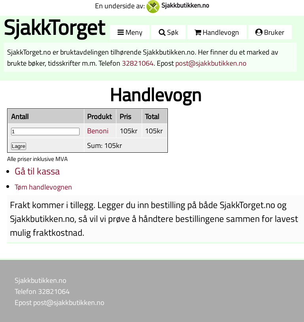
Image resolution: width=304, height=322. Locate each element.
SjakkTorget (54, 27)
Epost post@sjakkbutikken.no (59, 302)
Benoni (97, 130)
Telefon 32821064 (42, 291)
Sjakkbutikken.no (40, 280)
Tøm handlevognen (43, 186)
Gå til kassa (37, 171)
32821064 (138, 62)
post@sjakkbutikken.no (211, 62)
